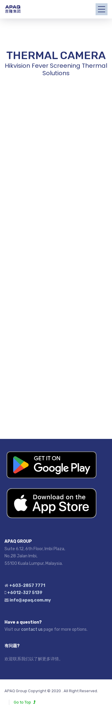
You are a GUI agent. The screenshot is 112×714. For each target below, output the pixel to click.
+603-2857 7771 (27, 585)
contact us (32, 629)
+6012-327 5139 (24, 592)
